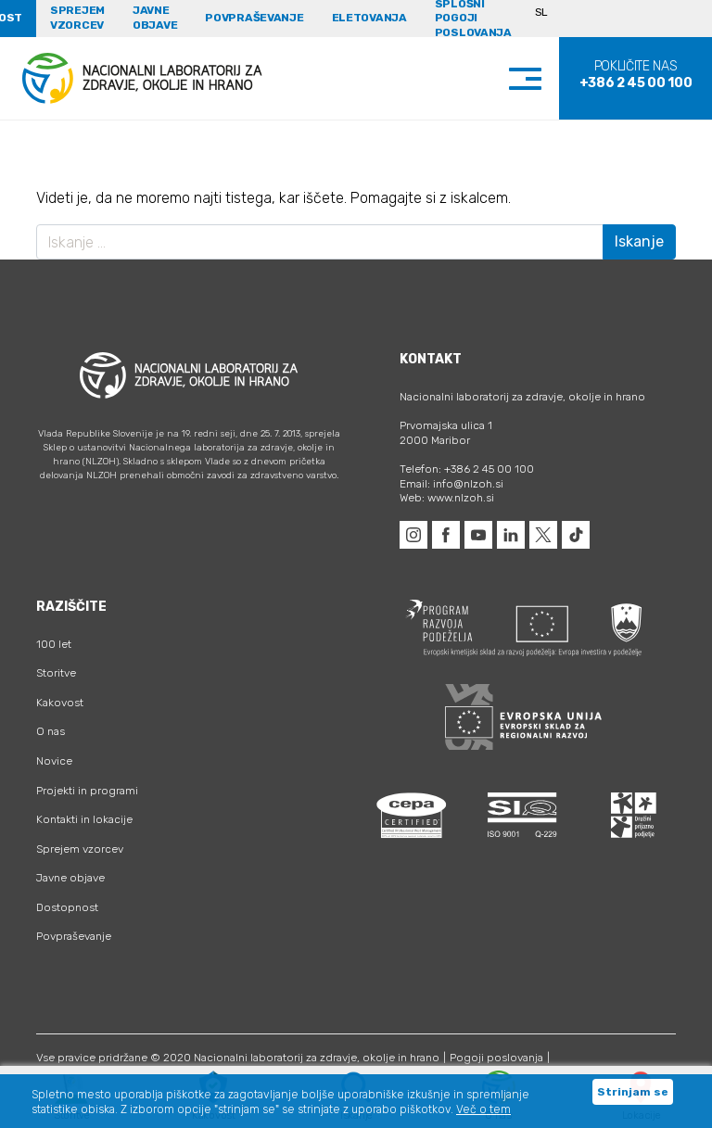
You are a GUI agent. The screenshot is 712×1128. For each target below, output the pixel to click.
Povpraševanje (254, 17)
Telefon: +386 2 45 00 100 (467, 469)
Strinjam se (632, 1091)
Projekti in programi (87, 790)
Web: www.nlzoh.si (447, 497)
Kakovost (59, 702)
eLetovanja (369, 17)
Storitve (56, 672)
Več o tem (483, 1109)
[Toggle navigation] (544, 78)
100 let (53, 644)
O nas (50, 731)
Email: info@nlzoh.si (451, 483)
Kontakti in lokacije (84, 819)
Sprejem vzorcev (77, 18)
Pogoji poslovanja (496, 1057)
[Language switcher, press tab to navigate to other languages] (549, 18)
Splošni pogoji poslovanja (473, 18)
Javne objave (155, 18)
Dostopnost (67, 907)
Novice (54, 760)
